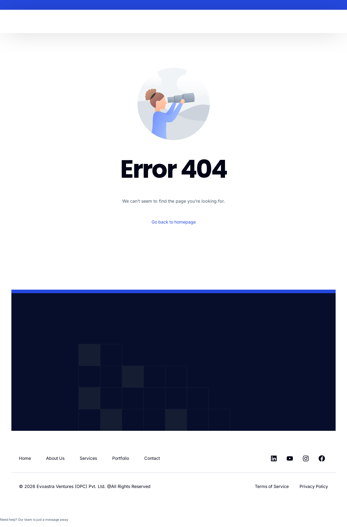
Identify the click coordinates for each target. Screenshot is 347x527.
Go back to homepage (174, 222)
